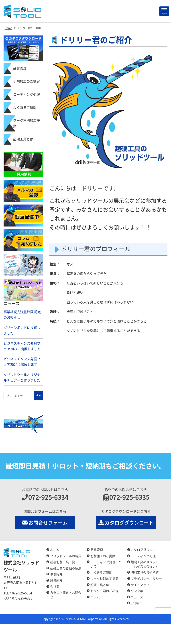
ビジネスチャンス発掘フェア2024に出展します (22, 361)
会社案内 (56, 586)
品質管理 (19, 68)
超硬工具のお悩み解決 (65, 568)
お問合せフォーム (45, 522)
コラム (95, 597)
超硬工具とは (23, 139)
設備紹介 (56, 580)
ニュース (137, 597)
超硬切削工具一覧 (62, 562)
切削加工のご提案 (26, 81)
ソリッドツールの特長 (65, 556)
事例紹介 (56, 574)
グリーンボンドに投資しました (22, 330)
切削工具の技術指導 (145, 572)
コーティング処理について (106, 564)
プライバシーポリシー (146, 578)
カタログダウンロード (126, 522)
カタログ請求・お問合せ (65, 595)
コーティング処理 (26, 94)
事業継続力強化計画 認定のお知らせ (22, 314)
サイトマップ (140, 584)
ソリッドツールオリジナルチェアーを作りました (22, 377)
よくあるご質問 (25, 107)
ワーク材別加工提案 (26, 123)
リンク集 (137, 590)
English (136, 603)
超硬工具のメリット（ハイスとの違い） (145, 564)
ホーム (54, 549)
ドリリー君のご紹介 (104, 590)
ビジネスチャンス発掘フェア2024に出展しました (22, 346)
